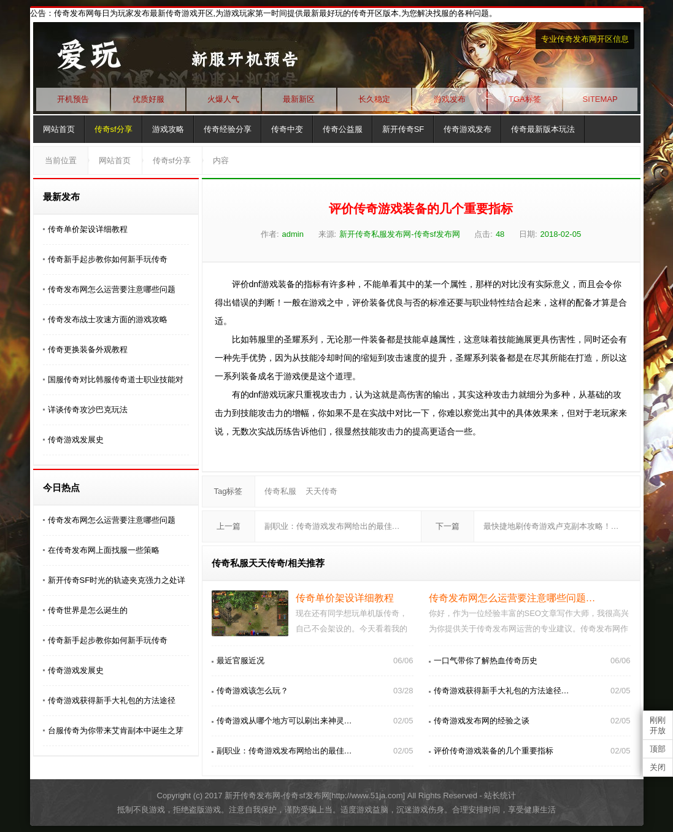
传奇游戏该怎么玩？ (252, 690)
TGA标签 (525, 99)
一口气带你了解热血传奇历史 (485, 660)
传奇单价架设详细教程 (88, 229)
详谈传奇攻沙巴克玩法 (88, 409)
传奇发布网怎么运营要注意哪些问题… (512, 598)
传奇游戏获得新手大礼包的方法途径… (501, 690)
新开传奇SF (403, 129)
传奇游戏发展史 (76, 439)
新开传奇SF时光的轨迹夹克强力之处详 (117, 580)
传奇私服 (280, 491)
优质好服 (148, 99)
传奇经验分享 (228, 129)
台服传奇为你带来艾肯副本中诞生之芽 (115, 730)
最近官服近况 (240, 660)
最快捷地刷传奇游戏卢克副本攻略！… (551, 526)
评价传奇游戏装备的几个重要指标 (493, 750)
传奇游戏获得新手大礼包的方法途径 (111, 700)
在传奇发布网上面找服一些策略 (104, 550)
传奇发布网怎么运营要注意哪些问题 (111, 289)
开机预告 (73, 99)
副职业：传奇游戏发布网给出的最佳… (332, 526)
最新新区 (299, 99)
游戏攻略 (168, 129)
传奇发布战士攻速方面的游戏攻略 (107, 319)
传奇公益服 (343, 129)
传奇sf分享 (113, 129)
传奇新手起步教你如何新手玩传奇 (107, 259)
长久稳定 (374, 99)
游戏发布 (450, 99)
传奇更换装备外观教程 (88, 349)
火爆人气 (223, 99)
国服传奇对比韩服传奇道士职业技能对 (115, 379)
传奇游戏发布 (467, 129)
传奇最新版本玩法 (543, 129)
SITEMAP (600, 99)
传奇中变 (287, 129)
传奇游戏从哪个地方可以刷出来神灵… (284, 720)
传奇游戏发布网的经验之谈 (481, 720)
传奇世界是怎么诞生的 (88, 610)
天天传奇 (321, 491)
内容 (221, 160)
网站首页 (59, 129)
